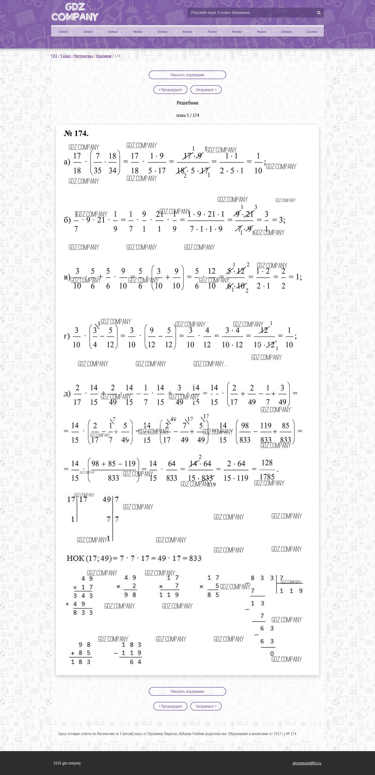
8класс (237, 31)
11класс (311, 31)
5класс (163, 31)
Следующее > (206, 89)
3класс (113, 31)
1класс (63, 31)
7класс (212, 31)
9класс (262, 31)
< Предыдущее (170, 89)
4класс (138, 31)
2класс (88, 31)
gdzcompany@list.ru (306, 763)
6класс (187, 31)
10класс (286, 31)
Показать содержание (187, 74)
